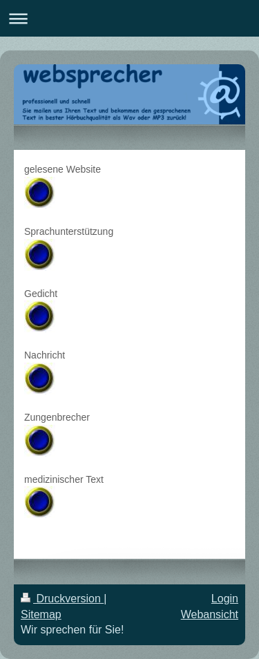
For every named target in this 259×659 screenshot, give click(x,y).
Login (224, 598)
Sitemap (41, 614)
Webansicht (209, 614)
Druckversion (62, 598)
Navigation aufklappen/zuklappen (129, 18)
